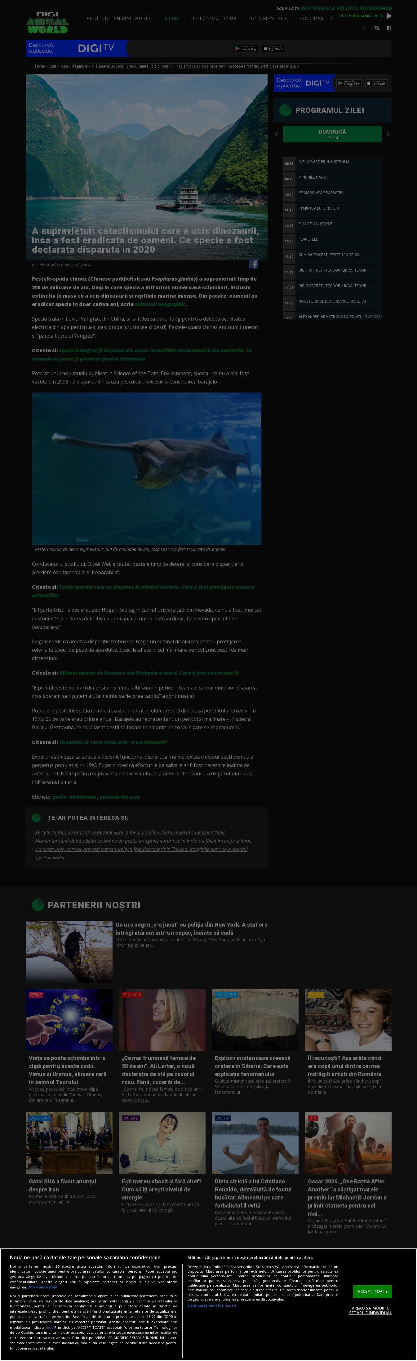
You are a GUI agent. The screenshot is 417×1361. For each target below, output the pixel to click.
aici (49, 1327)
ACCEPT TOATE (372, 1291)
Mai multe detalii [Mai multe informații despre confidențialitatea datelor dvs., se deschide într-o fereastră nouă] (43, 1287)
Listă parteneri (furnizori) (212, 1305)
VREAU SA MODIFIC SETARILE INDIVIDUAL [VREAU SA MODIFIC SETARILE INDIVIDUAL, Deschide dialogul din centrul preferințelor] (370, 1310)
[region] (208, 1304)
